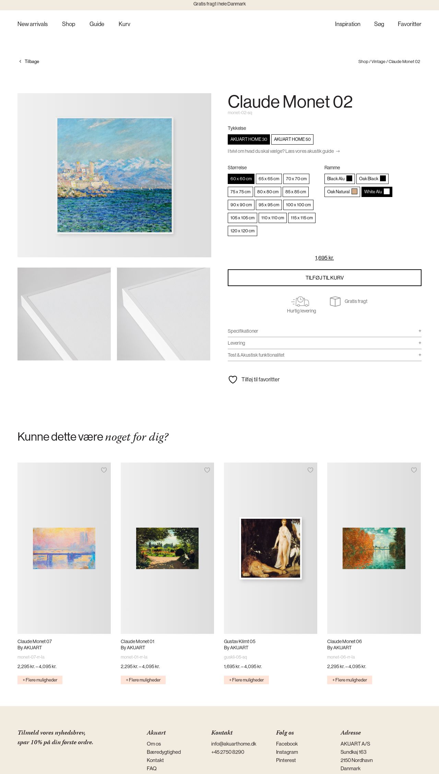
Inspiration (347, 24)
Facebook (287, 744)
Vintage (378, 61)
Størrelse (237, 167)
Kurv (124, 24)
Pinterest (286, 760)
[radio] (249, 139)
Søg (379, 24)
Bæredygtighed (164, 752)
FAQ (152, 768)
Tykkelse (237, 128)
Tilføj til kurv (325, 278)
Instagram (287, 752)
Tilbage (32, 61)
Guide (97, 24)
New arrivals (32, 24)
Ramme (332, 167)
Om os (154, 744)
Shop (68, 24)
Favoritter (410, 24)
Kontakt (155, 760)
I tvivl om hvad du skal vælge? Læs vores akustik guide (281, 151)
